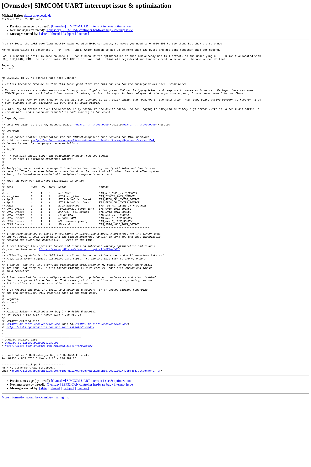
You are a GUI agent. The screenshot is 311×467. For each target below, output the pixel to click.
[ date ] (44, 34)
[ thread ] (55, 34)
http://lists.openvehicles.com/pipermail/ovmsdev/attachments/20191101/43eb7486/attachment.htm (86, 437)
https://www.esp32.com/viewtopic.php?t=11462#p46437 (79, 291)
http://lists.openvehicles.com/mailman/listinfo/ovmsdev (50, 384)
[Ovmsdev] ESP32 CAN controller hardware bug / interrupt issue (89, 30)
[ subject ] (69, 34)
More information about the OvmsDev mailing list (35, 463)
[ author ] (83, 34)
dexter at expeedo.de (38, 15)
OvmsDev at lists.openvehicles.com (33, 380)
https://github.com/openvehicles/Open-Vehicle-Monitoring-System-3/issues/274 (93, 160)
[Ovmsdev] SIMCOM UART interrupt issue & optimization (91, 26)
